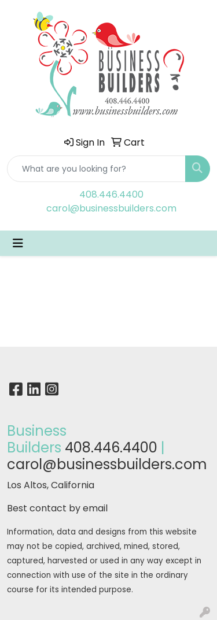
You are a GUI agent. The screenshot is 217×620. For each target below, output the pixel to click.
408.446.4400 (111, 194)
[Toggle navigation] (18, 243)
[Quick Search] (96, 168)
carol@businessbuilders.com (111, 208)
